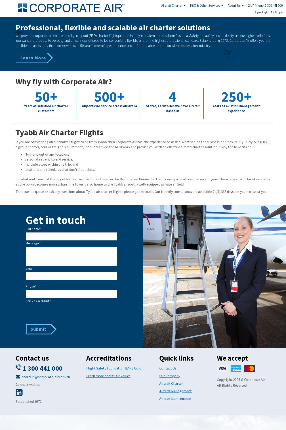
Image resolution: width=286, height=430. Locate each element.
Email (30, 269)
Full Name (34, 229)
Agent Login (261, 12)
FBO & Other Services (206, 5)
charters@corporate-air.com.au (46, 377)
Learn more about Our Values (108, 376)
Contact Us (167, 368)
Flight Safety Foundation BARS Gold (113, 368)
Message (33, 243)
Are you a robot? (38, 301)
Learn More (33, 58)
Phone (31, 286)
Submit (38, 329)
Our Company (169, 376)
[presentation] (60, 313)
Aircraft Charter (173, 5)
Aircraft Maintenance (175, 398)
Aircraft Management (175, 391)
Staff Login (277, 12)
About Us (236, 5)
